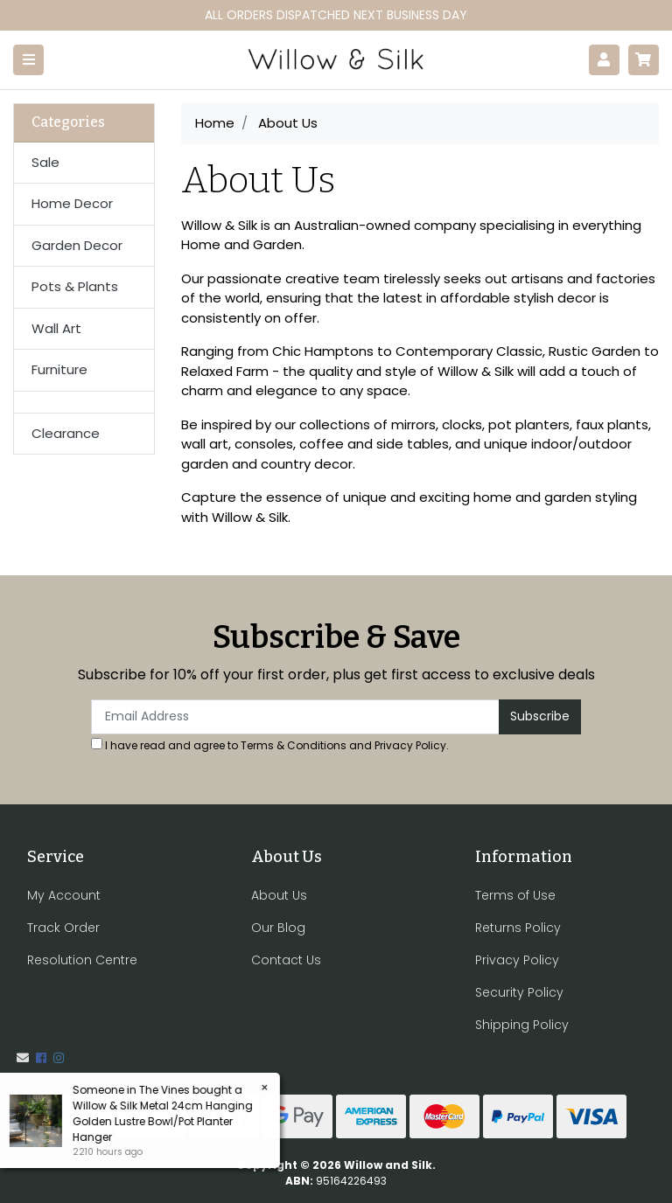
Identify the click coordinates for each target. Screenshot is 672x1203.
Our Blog (278, 927)
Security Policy (519, 992)
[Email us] (23, 1058)
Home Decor (72, 203)
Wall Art (56, 328)
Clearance (66, 433)
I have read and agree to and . (270, 745)
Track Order (63, 927)
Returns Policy (518, 927)
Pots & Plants (75, 286)
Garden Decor (77, 245)
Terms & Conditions (293, 745)
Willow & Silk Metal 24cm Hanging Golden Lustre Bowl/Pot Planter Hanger (162, 1121)
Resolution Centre (82, 960)
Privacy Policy (410, 745)
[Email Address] (295, 716)
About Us (279, 895)
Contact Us (286, 960)
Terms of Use (515, 895)
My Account (64, 895)
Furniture (60, 369)
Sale (46, 162)
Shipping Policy (522, 1024)
